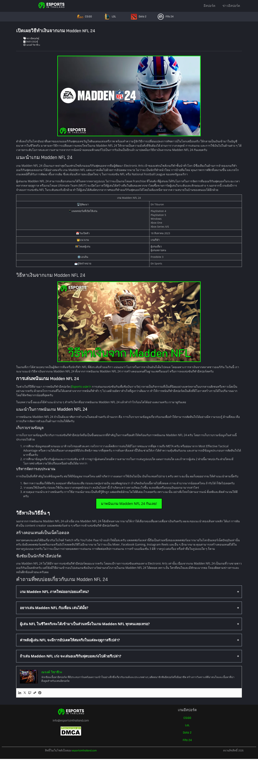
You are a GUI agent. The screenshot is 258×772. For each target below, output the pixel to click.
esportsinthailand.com (84, 750)
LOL (114, 16)
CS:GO (88, 16)
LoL (187, 725)
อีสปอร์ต (209, 6)
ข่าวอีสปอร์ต (231, 6)
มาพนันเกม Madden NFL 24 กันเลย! (129, 503)
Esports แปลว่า (81, 387)
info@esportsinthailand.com (71, 720)
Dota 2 (142, 16)
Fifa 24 (169, 16)
